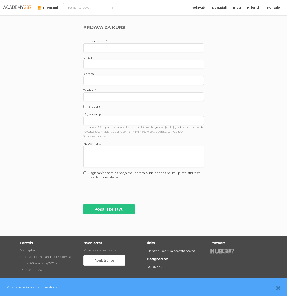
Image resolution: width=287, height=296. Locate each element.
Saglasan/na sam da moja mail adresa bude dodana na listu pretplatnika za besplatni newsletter (144, 175)
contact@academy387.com (41, 263)
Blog (237, 8)
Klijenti (253, 8)
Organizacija (92, 114)
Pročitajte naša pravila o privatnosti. (33, 287)
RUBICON (154, 267)
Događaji (219, 8)
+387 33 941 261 (31, 269)
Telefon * (89, 90)
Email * (88, 58)
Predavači (197, 8)
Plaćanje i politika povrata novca (171, 251)
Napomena (92, 143)
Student (94, 106)
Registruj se (104, 261)
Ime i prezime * (95, 41)
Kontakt (273, 8)
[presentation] (116, 191)
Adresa (88, 74)
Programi (48, 8)
